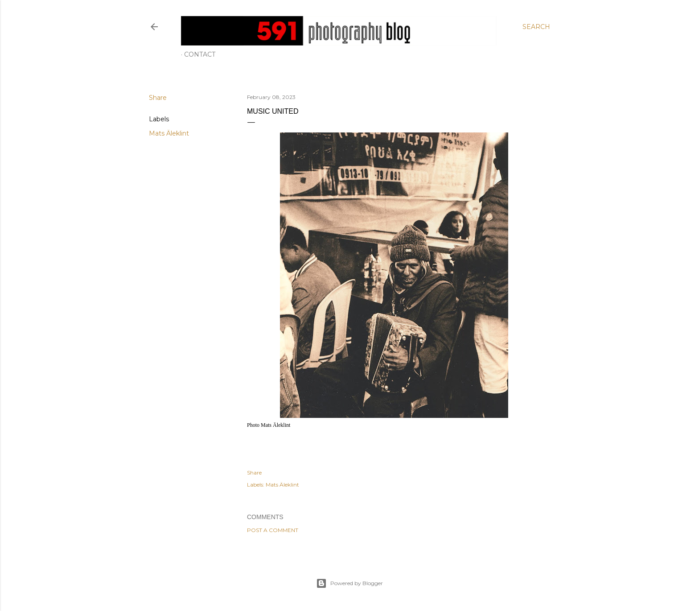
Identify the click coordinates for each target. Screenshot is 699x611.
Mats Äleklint (169, 133)
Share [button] (158, 98)
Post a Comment (272, 530)
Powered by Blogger (349, 583)
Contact (199, 54)
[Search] (536, 26)
